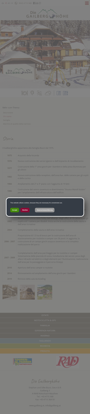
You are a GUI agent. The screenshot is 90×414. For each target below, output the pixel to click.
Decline (25, 210)
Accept (14, 210)
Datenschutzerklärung (45, 210)
